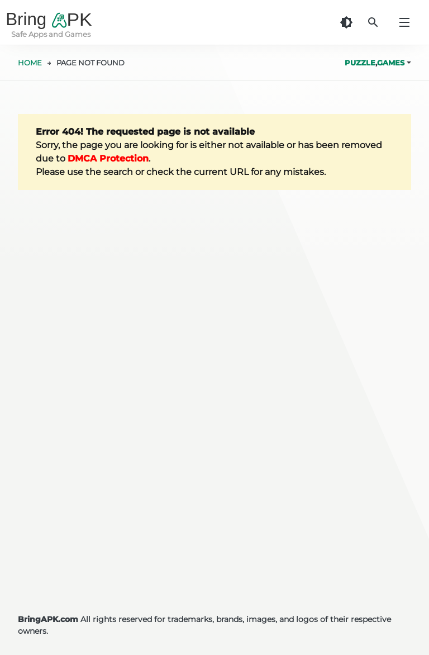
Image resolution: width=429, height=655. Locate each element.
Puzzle (360, 62)
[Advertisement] (214, 495)
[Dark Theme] (346, 22)
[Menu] (404, 22)
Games (390, 62)
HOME (30, 62)
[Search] (373, 22)
